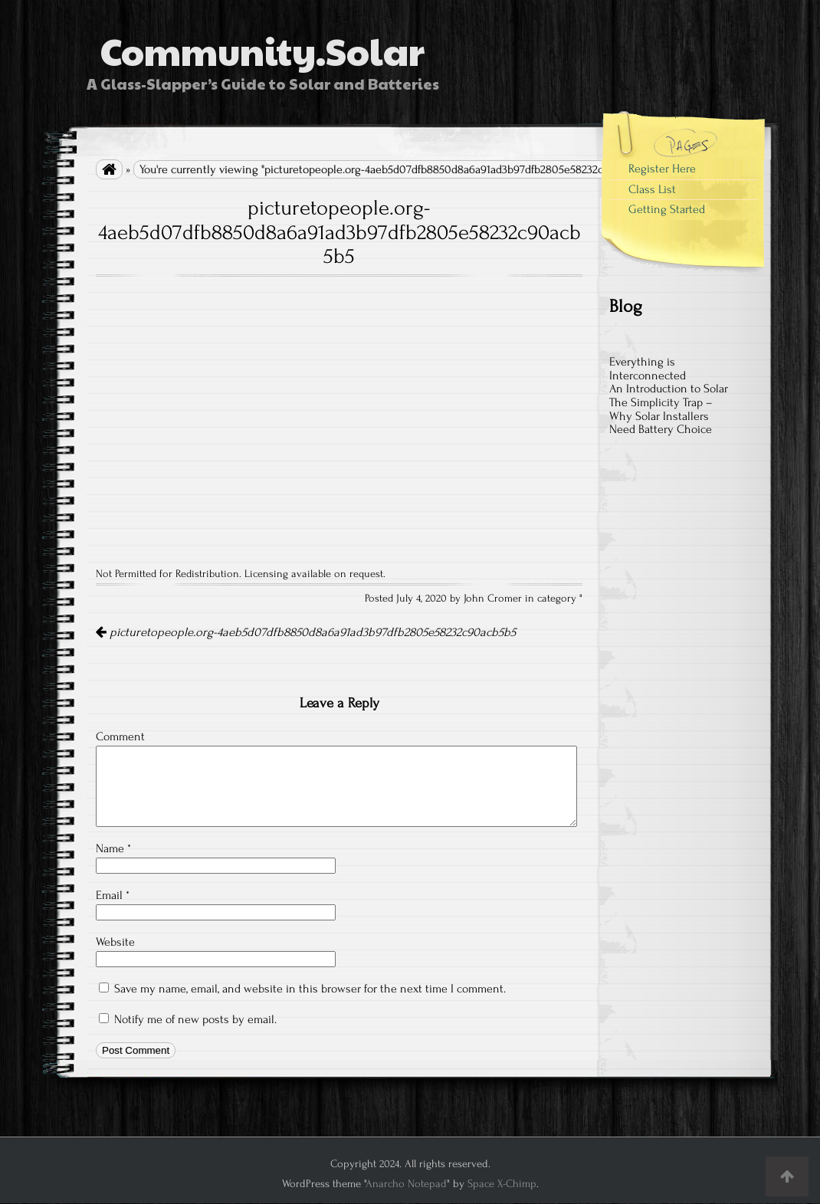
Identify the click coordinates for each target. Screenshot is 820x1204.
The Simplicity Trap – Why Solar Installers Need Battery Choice (661, 415)
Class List (652, 189)
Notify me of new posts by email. (195, 1019)
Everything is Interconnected (647, 368)
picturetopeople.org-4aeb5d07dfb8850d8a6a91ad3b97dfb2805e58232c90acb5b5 (306, 632)
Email (113, 895)
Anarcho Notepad (406, 1183)
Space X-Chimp (501, 1183)
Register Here (662, 169)
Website (115, 942)
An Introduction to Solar (668, 388)
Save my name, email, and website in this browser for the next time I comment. (310, 989)
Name (113, 848)
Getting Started (666, 209)
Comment (120, 736)
